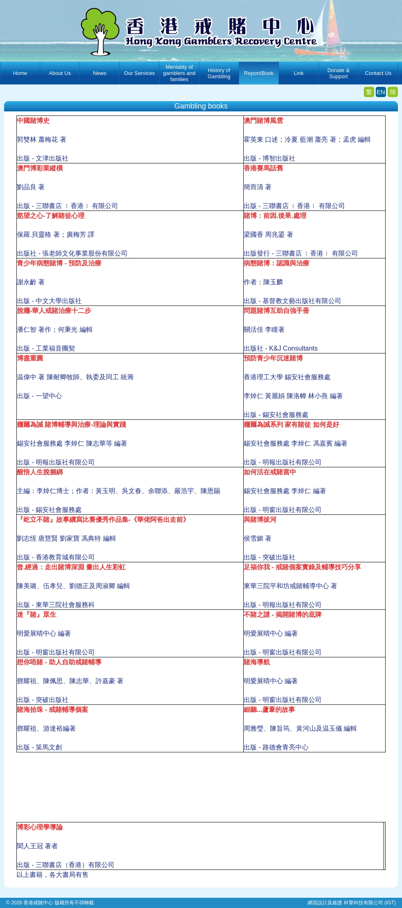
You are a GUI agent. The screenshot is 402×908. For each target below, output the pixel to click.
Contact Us (378, 73)
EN (381, 91)
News (100, 73)
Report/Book (259, 73)
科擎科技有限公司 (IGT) (370, 903)
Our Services (139, 73)
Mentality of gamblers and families (179, 73)
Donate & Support (338, 73)
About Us (60, 73)
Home (20, 73)
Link (299, 73)
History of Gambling (219, 73)
